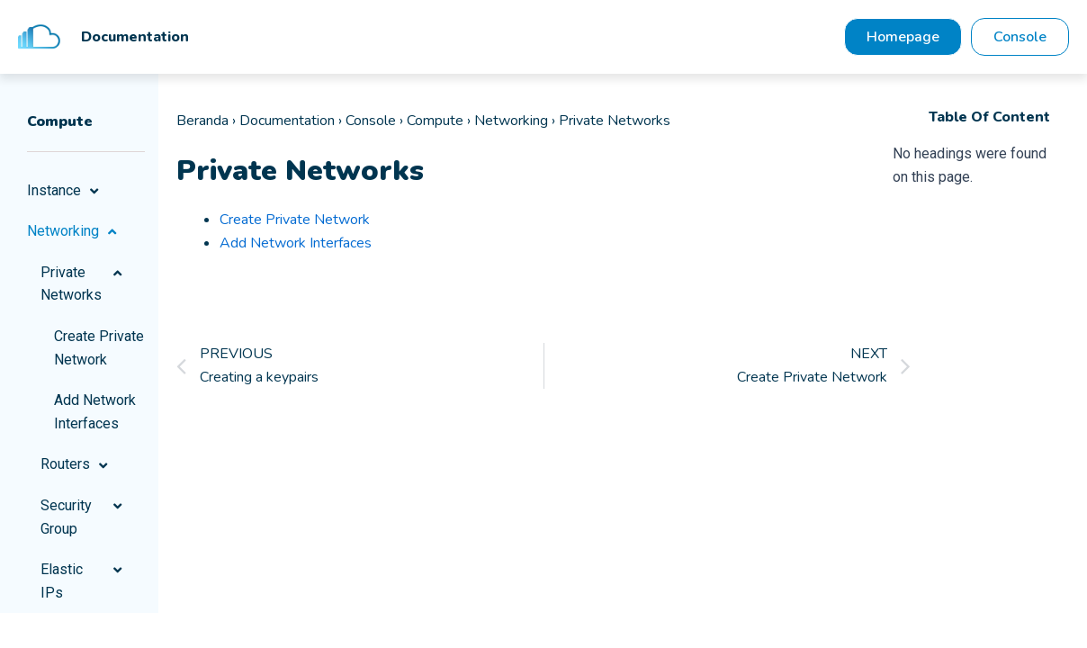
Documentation (287, 120)
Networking (74, 231)
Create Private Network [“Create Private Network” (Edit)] (295, 220)
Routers (76, 464)
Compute (435, 120)
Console (371, 120)
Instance (65, 190)
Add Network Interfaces (95, 412)
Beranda (202, 120)
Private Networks (83, 284)
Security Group (83, 517)
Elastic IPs (83, 581)
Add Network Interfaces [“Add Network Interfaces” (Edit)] (296, 243)
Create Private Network (99, 348)
